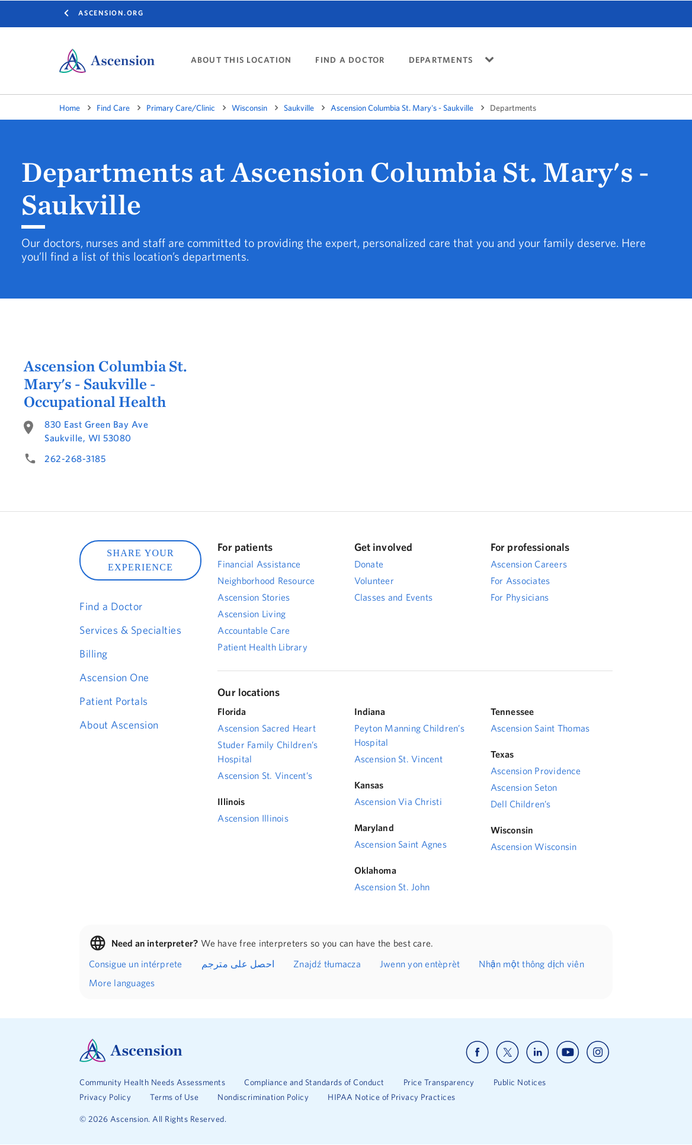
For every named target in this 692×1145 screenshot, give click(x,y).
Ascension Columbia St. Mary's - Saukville (402, 107)
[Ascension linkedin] (537, 1052)
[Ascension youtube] (567, 1052)
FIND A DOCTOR (350, 60)
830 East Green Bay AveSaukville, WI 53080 (96, 431)
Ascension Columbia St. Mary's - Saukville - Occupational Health (105, 384)
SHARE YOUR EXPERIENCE (140, 560)
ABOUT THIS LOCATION (241, 60)
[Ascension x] (507, 1052)
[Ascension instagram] (598, 1052)
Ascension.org (111, 12)
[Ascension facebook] (477, 1052)
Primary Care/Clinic (180, 107)
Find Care (113, 107)
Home (69, 107)
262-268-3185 (74, 458)
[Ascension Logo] (130, 1059)
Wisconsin (249, 107)
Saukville (299, 107)
